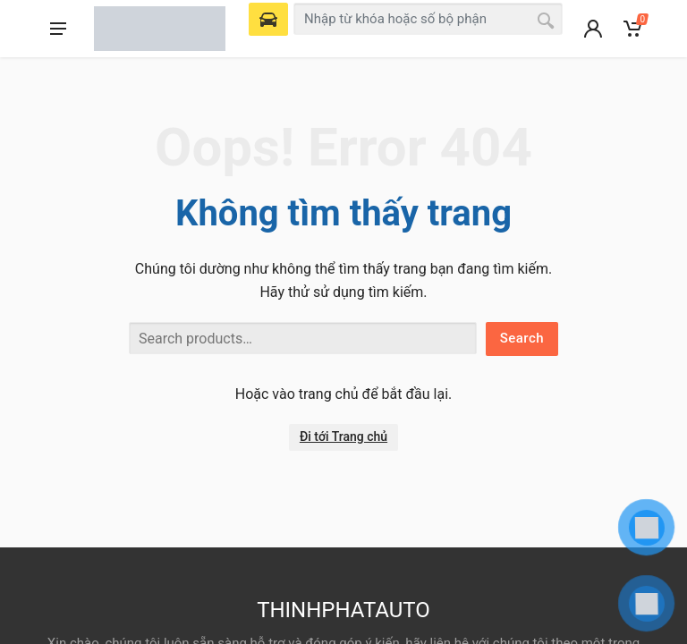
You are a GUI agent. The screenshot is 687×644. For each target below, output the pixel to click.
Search (522, 338)
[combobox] (428, 19)
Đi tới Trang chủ (343, 436)
